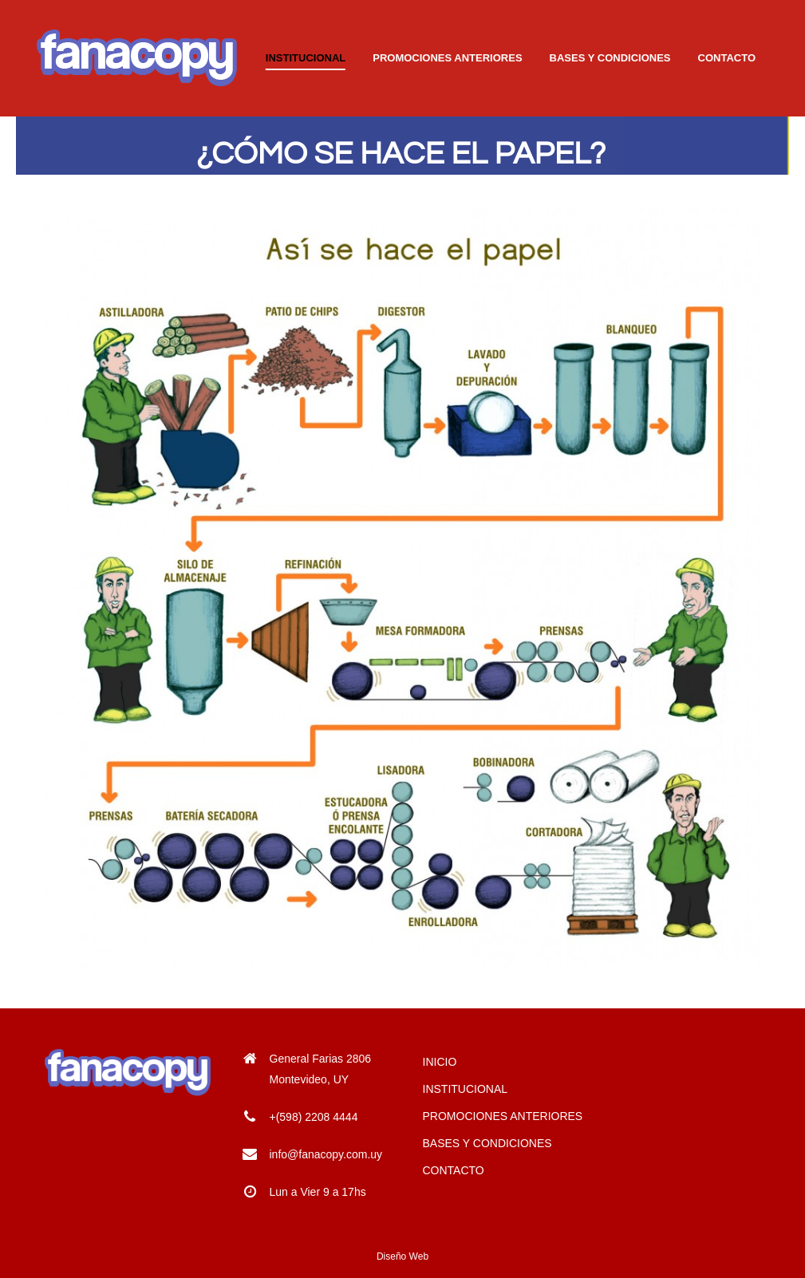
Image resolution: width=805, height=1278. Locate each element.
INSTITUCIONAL (465, 1089)
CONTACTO (453, 1170)
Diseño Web (402, 1256)
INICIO (440, 1061)
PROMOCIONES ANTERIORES (503, 1116)
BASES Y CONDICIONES (487, 1143)
